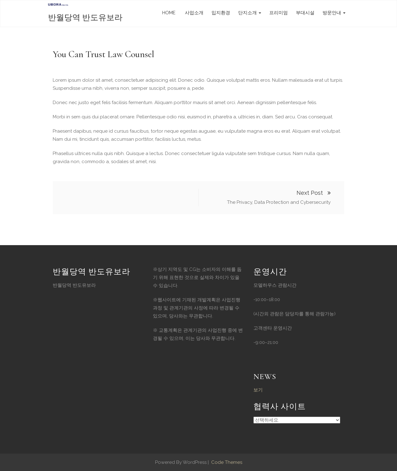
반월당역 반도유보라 (85, 17)
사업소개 (193, 13)
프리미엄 (278, 13)
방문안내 (334, 13)
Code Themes (226, 462)
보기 (258, 390)
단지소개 (249, 13)
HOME (169, 13)
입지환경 (221, 13)
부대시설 (305, 13)
